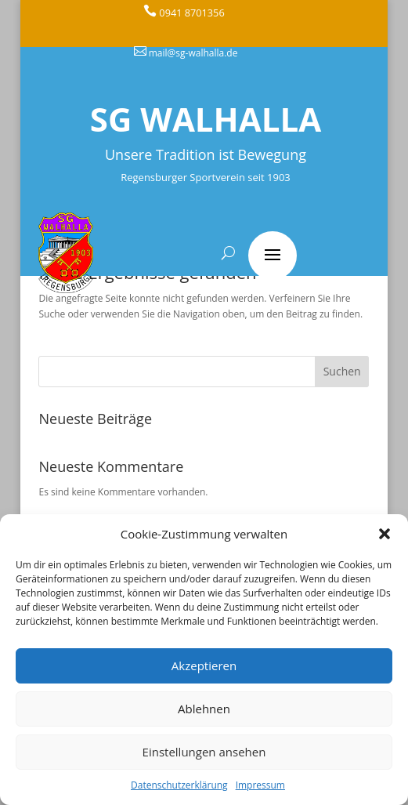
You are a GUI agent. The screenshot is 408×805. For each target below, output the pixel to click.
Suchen (342, 371)
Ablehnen (204, 708)
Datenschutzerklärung (179, 785)
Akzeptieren (204, 665)
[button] (384, 534)
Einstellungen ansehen (204, 752)
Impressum (260, 785)
